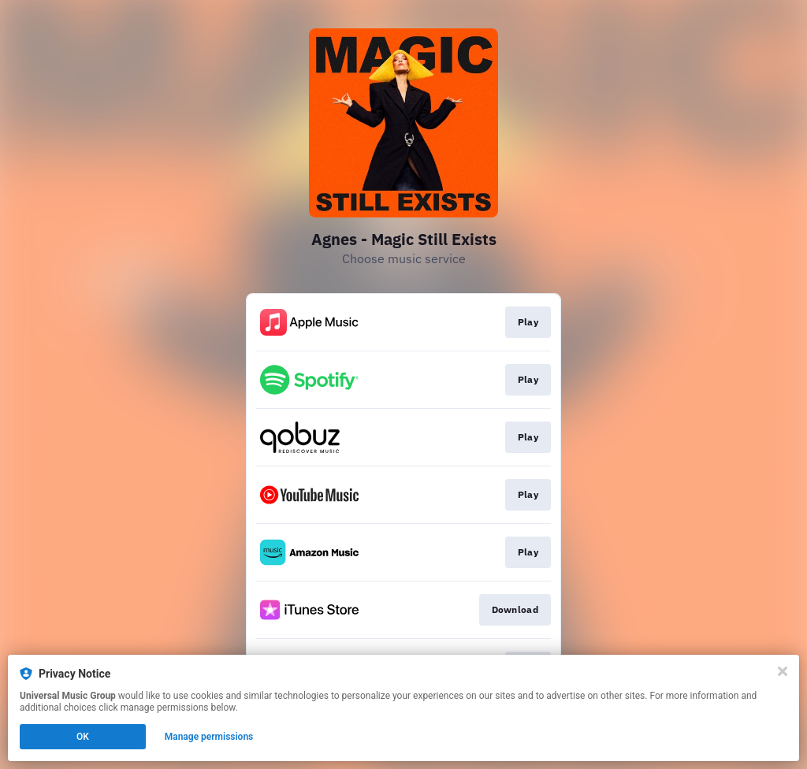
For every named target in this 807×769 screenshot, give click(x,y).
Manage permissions (209, 736)
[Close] (782, 671)
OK (82, 736)
